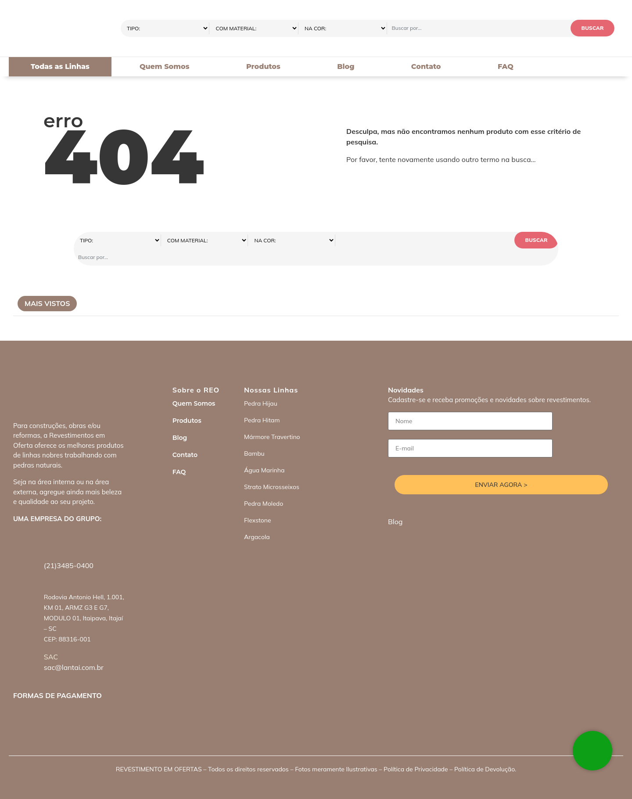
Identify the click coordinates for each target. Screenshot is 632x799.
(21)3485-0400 (68, 548)
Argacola (257, 520)
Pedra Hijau (260, 387)
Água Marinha (264, 453)
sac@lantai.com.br (74, 650)
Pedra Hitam (262, 403)
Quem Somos (165, 66)
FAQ (506, 66)
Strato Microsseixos (271, 470)
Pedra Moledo (263, 487)
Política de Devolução (484, 752)
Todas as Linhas (60, 66)
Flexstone (257, 503)
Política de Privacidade (416, 752)
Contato (426, 66)
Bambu (254, 437)
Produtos (263, 66)
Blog (345, 66)
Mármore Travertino (272, 420)
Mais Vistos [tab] (47, 286)
